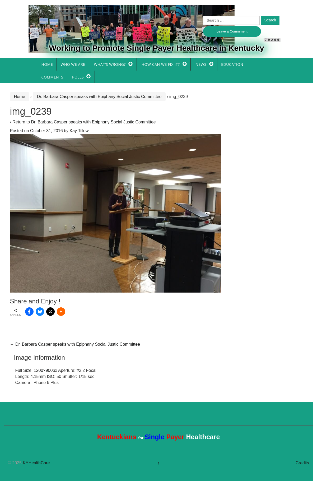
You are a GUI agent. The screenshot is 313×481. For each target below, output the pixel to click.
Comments (52, 77)
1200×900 (43, 370)
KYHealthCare (36, 463)
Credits (302, 463)
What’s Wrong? (110, 64)
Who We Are (72, 64)
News (200, 64)
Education (232, 64)
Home (47, 64)
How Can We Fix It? (161, 64)
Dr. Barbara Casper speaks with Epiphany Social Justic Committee (99, 96)
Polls (78, 77)
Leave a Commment (232, 31)
